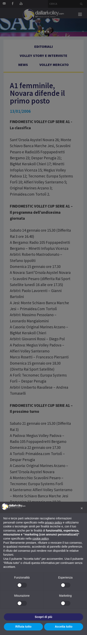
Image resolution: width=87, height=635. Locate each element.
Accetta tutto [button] (63, 626)
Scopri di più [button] (43, 617)
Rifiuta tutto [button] (23, 626)
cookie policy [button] (40, 538)
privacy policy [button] (53, 522)
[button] (81, 508)
